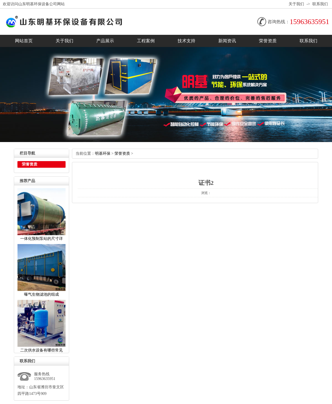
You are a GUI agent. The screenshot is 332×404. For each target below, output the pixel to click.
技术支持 (186, 40)
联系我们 (320, 4)
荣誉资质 (268, 40)
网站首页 (24, 40)
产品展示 (105, 40)
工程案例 (146, 40)
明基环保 (102, 153)
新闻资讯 (227, 40)
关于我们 (296, 4)
